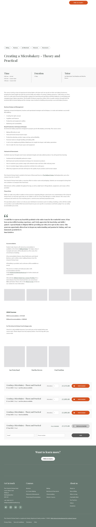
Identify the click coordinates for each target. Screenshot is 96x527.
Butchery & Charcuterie (52, 491)
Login (52, 5)
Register (59, 5)
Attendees (49, 386)
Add (81, 435)
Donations (72, 506)
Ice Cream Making (31, 491)
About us (72, 488)
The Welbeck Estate (48, 175)
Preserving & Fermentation (33, 497)
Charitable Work (74, 497)
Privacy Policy (7, 522)
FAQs (35, 522)
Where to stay (30, 281)
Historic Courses (50, 497)
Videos (72, 503)
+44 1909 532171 (9, 500)
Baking (7, 47)
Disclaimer (29, 522)
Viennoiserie (45, 47)
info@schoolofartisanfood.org (18, 272)
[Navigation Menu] (92, 5)
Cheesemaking (50, 494)
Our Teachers (73, 500)
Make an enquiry (48, 459)
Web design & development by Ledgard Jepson (63, 518)
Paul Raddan (59, 370)
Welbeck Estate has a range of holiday (24, 278)
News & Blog (73, 491)
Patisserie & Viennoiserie (32, 494)
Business (15, 47)
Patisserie (35, 47)
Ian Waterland (25, 47)
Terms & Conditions (19, 522)
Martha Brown (36, 370)
